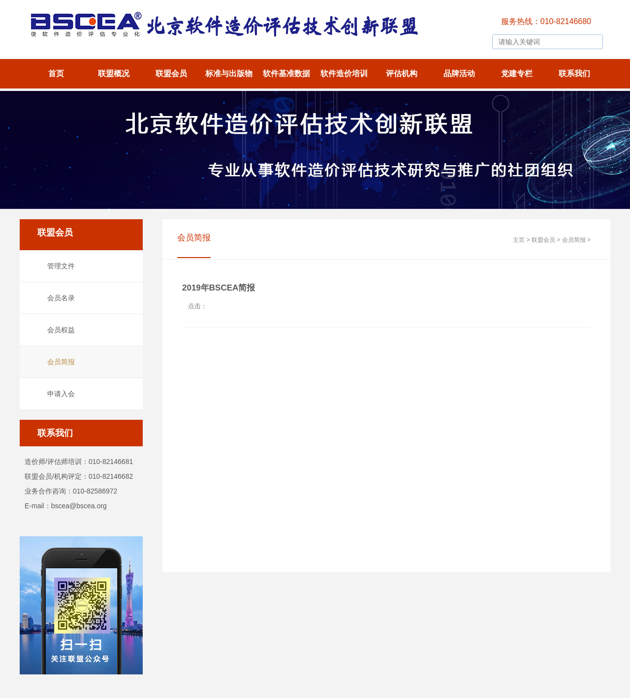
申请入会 (61, 394)
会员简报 (61, 362)
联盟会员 (171, 73)
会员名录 (61, 298)
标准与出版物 (228, 73)
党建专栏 (517, 73)
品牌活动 (459, 73)
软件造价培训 (344, 73)
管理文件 (61, 266)
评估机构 (401, 73)
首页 (56, 73)
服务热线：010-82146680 (546, 21)
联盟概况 (113, 73)
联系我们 (574, 73)
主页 (519, 239)
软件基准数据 (286, 73)
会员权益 (61, 330)
